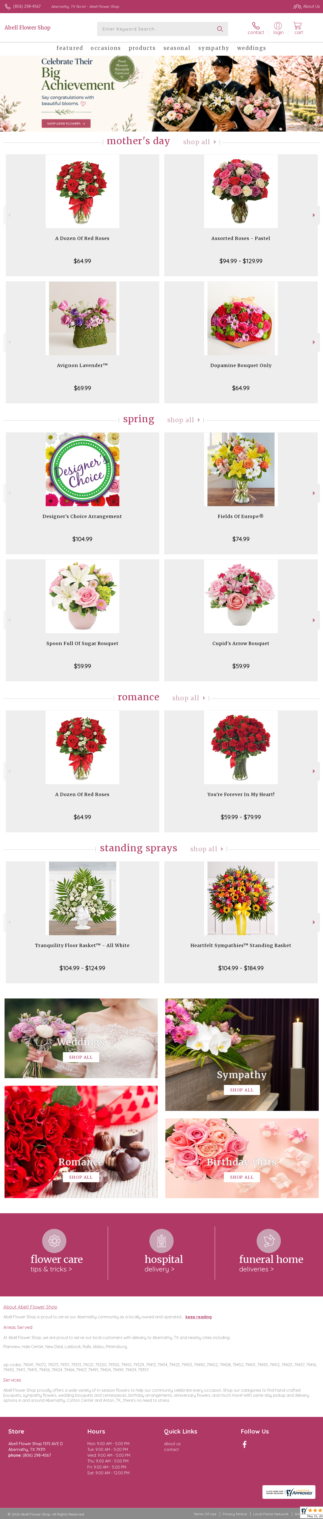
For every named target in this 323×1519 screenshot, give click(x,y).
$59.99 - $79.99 (241, 817)
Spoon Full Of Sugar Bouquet (82, 643)
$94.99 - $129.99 (241, 261)
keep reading (198, 1316)
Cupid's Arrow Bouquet (241, 643)
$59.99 (82, 666)
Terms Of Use (205, 1514)
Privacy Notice (235, 1514)
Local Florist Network (270, 1514)
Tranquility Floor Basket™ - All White (82, 945)
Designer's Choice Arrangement (82, 516)
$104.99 (82, 539)
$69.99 (82, 388)
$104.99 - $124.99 (82, 968)
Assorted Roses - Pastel (240, 238)
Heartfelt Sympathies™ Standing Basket (241, 945)
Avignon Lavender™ (82, 365)
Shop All (196, 142)
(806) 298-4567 (27, 6)
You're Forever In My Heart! (241, 794)
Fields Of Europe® (241, 516)
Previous (8, 215)
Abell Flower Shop (27, 27)
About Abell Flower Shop (30, 1307)
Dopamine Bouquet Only (241, 365)
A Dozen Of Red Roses (82, 238)
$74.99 (241, 539)
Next (314, 215)
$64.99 (82, 261)
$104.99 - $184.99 (241, 968)
